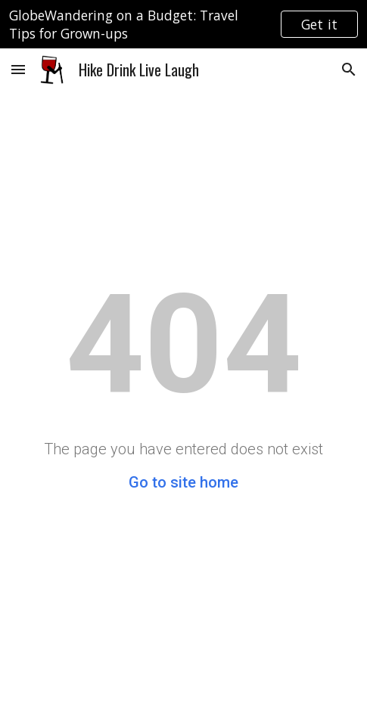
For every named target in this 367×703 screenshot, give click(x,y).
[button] (18, 69)
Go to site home (183, 482)
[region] (183, 24)
